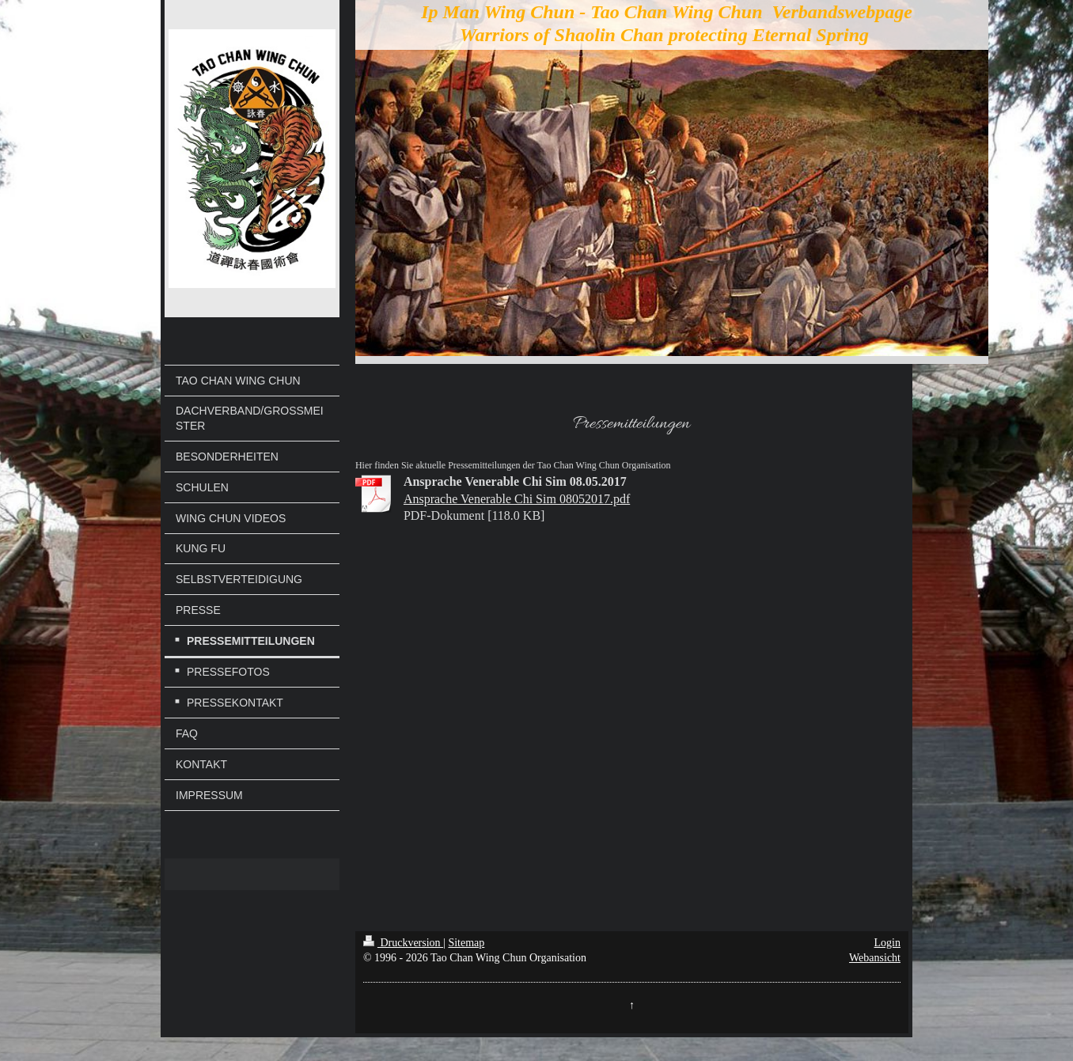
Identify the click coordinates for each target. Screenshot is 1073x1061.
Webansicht (874, 958)
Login (887, 943)
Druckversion (403, 943)
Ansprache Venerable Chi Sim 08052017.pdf (517, 499)
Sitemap (466, 943)
